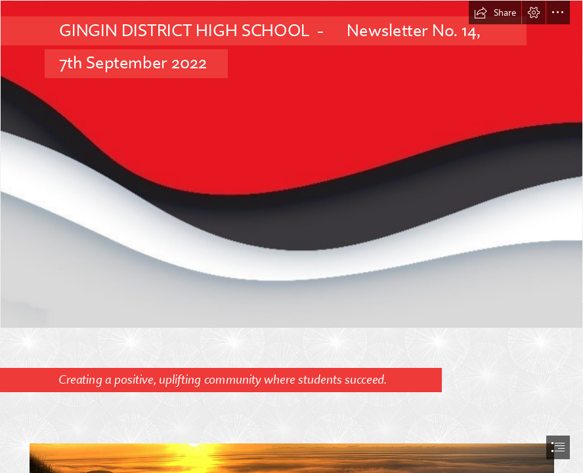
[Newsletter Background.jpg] (291, 164)
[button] (495, 12)
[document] (291, 236)
